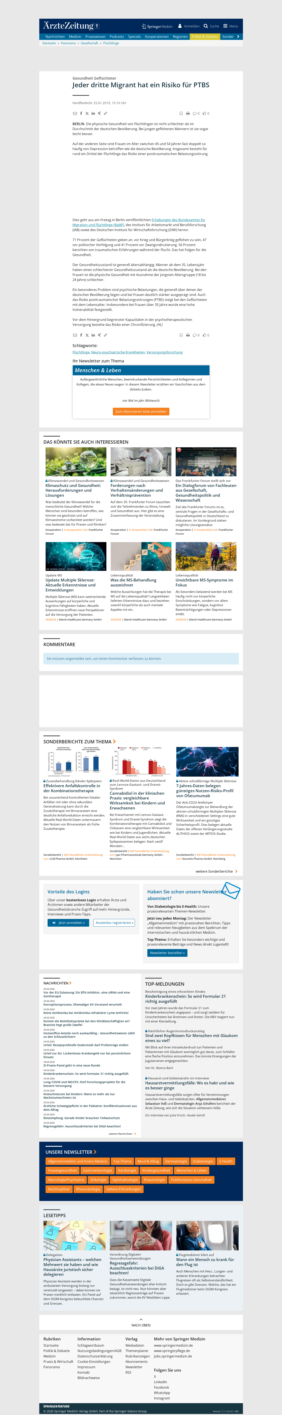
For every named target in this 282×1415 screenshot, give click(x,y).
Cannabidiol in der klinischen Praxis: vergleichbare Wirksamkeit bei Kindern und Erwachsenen (137, 802)
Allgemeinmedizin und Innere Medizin (77, 1162)
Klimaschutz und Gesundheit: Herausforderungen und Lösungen (73, 491)
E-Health (226, 1162)
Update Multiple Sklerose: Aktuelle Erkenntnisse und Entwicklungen (71, 586)
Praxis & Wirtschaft (58, 1362)
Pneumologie (154, 1181)
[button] (230, 26)
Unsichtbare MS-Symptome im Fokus (204, 583)
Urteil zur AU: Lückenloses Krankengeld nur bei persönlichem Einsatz (87, 1056)
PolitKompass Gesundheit (191, 1181)
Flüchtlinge (81, 353)
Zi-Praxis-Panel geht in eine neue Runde (71, 1066)
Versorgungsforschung (165, 353)
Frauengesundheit (62, 1171)
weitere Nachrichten (123, 1135)
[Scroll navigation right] (238, 37)
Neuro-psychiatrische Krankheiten (118, 353)
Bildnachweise (89, 1379)
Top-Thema (122, 1162)
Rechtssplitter (59, 1190)
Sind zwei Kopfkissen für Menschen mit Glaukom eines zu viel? (191, 1039)
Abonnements (137, 1362)
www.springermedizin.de (173, 1346)
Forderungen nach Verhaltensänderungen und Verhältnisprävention (137, 491)
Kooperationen (157, 37)
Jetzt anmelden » (68, 923)
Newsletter (134, 1368)
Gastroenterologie (97, 1171)
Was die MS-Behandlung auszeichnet (133, 583)
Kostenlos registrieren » (114, 923)
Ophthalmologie (125, 1181)
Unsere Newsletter (69, 1153)
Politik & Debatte (205, 37)
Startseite (51, 1346)
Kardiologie (127, 1171)
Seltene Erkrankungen (123, 1190)
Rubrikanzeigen (138, 1357)
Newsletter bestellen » (167, 954)
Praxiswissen (95, 37)
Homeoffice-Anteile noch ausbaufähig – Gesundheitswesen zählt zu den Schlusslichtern (89, 1036)
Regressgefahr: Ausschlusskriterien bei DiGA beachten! (82, 1127)
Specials (134, 37)
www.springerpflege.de (172, 1352)
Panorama (51, 1368)
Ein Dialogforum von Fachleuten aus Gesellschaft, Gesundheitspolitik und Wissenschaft (206, 494)
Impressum (86, 1368)
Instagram (162, 1399)
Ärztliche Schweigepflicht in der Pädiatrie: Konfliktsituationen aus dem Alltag (90, 1109)
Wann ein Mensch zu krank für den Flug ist (205, 1263)
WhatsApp (162, 1394)
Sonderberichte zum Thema (77, 742)
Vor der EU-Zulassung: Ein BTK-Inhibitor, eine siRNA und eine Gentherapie (86, 995)
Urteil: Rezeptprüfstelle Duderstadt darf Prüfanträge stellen (85, 1046)
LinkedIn (160, 1383)
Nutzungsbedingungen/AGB (99, 1352)
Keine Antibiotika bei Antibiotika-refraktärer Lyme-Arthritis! (86, 1014)
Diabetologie (203, 1162)
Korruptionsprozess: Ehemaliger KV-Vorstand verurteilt (82, 1005)
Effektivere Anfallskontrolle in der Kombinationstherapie (71, 789)
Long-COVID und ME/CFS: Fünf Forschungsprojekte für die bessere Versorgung (84, 1085)
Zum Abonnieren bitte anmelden (141, 412)
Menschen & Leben (192, 1171)
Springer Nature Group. (131, 1412)
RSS (128, 1373)
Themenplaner (137, 1352)
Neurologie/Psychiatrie (66, 1181)
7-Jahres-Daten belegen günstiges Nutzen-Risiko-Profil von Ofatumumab (204, 791)
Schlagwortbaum (91, 1346)
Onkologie (98, 1181)
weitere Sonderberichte (217, 872)
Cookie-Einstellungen (94, 1362)
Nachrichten (55, 37)
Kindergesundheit (156, 1171)
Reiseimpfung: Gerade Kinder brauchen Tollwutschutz (81, 1119)
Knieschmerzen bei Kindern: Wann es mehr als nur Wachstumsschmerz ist (79, 1097)
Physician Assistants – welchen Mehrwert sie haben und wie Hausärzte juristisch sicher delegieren (72, 1268)
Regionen (180, 37)
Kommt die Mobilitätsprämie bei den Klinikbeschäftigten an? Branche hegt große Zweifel (86, 1024)
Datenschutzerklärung (95, 1357)
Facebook (161, 1388)
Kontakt (84, 1373)
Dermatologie (176, 1162)
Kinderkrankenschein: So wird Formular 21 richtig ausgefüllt (86, 1075)
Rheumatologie (88, 1190)
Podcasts (117, 37)
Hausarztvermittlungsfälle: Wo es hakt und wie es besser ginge (189, 1086)
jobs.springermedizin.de (173, 1357)
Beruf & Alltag (148, 1162)
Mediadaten (135, 1346)
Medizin (75, 37)
